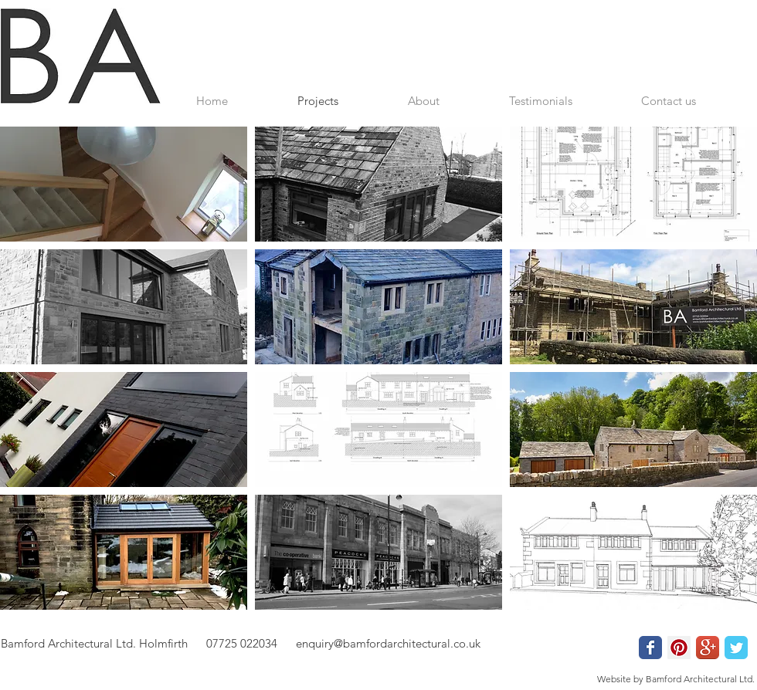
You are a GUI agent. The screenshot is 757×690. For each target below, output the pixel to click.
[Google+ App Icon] (707, 647)
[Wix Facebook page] (650, 647)
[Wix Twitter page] (736, 647)
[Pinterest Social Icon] (679, 647)
